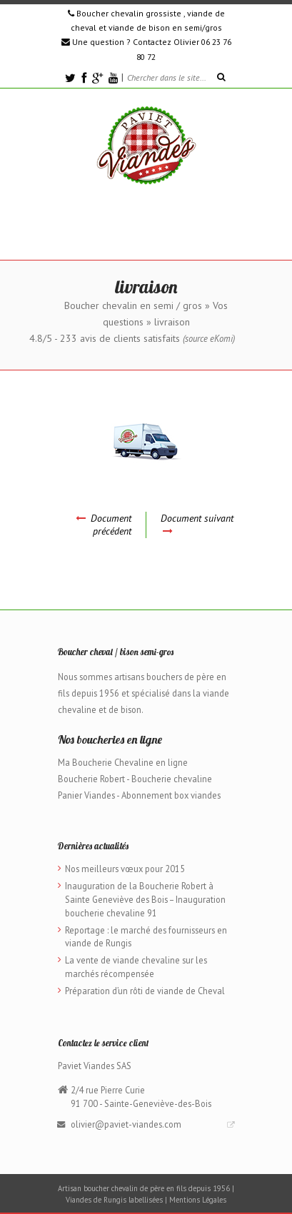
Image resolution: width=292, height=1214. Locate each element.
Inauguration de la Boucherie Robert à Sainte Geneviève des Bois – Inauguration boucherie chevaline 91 (145, 899)
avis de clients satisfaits (147, 338)
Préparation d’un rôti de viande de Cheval (145, 990)
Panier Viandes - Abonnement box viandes (139, 795)
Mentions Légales (197, 1200)
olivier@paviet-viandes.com (126, 1124)
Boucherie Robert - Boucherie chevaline (135, 778)
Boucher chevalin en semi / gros (133, 305)
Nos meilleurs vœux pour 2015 (125, 868)
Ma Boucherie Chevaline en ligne (123, 762)
